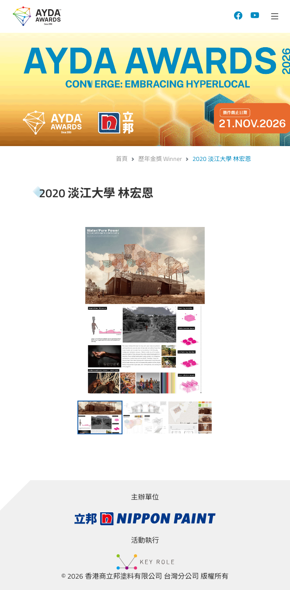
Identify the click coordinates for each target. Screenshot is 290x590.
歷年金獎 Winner (160, 158)
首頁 (122, 158)
